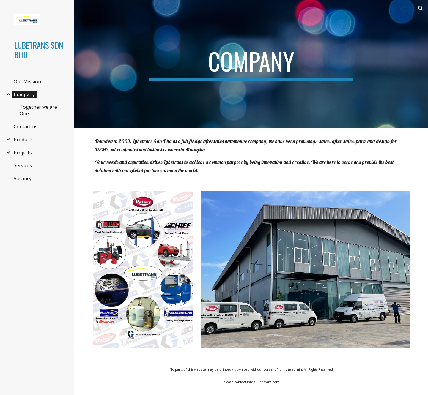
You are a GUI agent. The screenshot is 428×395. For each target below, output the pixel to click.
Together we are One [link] (38, 110)
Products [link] (24, 139)
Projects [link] (23, 152)
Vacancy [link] (23, 178)
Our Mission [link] (27, 81)
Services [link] (23, 165)
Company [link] (24, 94)
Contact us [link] (25, 126)
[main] (251, 63)
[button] (421, 8)
